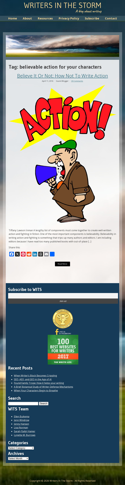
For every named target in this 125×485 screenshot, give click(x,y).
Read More (62, 264)
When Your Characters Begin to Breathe (36, 390)
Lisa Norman (21, 427)
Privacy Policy (69, 18)
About (27, 18)
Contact (111, 18)
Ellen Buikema (21, 416)
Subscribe (92, 18)
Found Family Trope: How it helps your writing (39, 383)
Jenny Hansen (21, 423)
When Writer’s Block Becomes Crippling (35, 375)
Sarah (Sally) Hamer (24, 431)
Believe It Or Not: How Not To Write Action (62, 76)
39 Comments (77, 81)
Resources (45, 18)
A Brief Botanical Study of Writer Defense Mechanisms (43, 386)
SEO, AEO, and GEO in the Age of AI (33, 379)
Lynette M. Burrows (24, 435)
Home (12, 18)
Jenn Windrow (21, 420)
